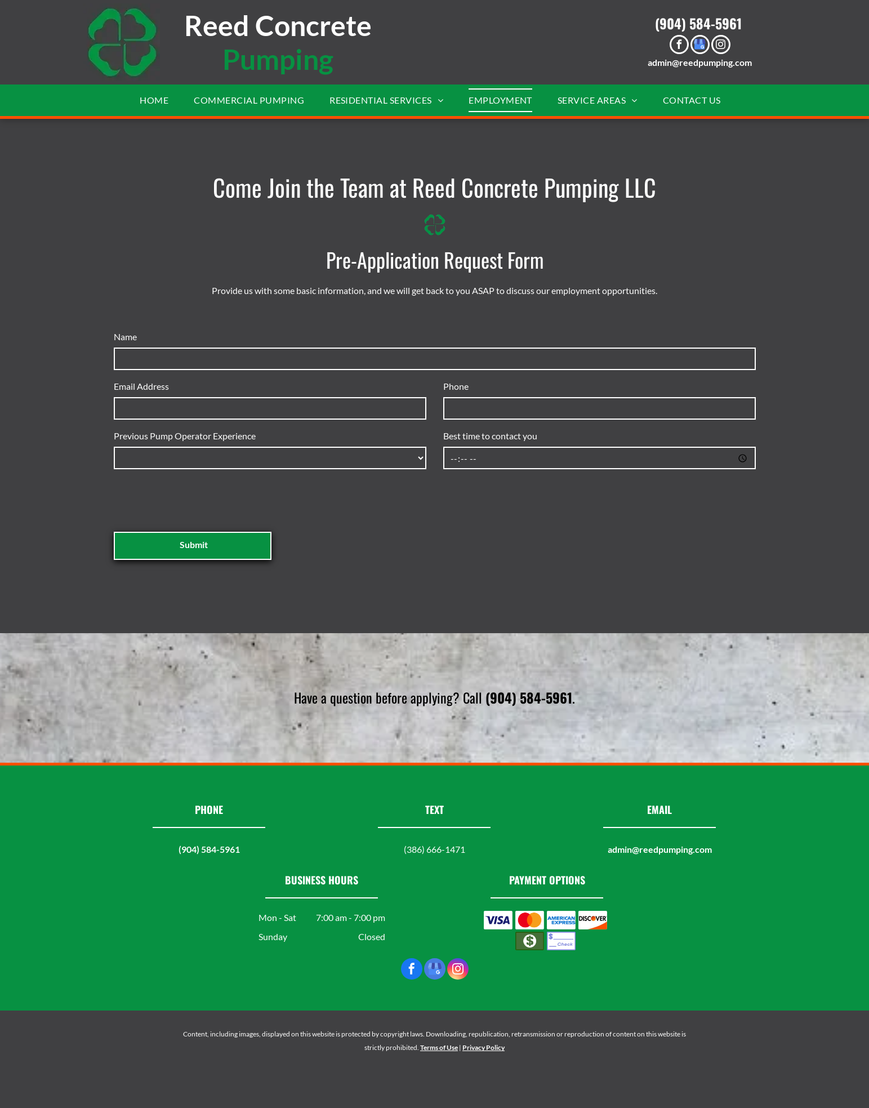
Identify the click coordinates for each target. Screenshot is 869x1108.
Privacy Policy (483, 1047)
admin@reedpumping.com (700, 62)
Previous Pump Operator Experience (185, 435)
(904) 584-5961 (698, 23)
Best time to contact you (490, 435)
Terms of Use (439, 1047)
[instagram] (720, 46)
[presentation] (199, 498)
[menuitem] (158, 100)
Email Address (141, 386)
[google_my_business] (700, 46)
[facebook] (679, 46)
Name (125, 336)
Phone (456, 386)
